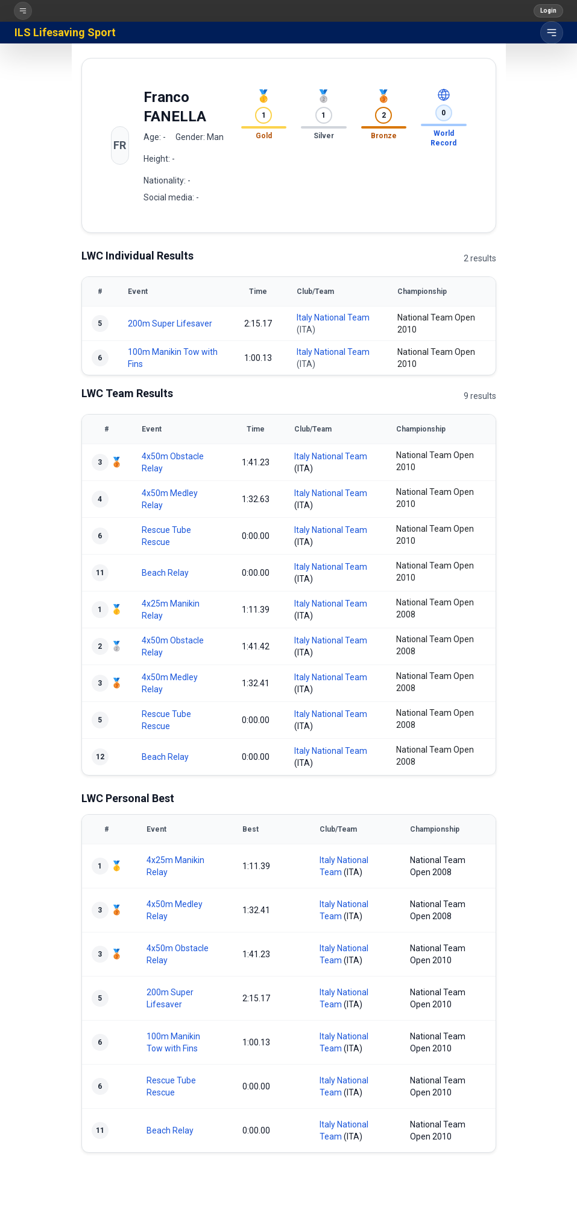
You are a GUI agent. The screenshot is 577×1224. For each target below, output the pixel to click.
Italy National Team (333, 317)
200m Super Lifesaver (170, 323)
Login (548, 10)
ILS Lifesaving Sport (65, 32)
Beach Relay (165, 573)
